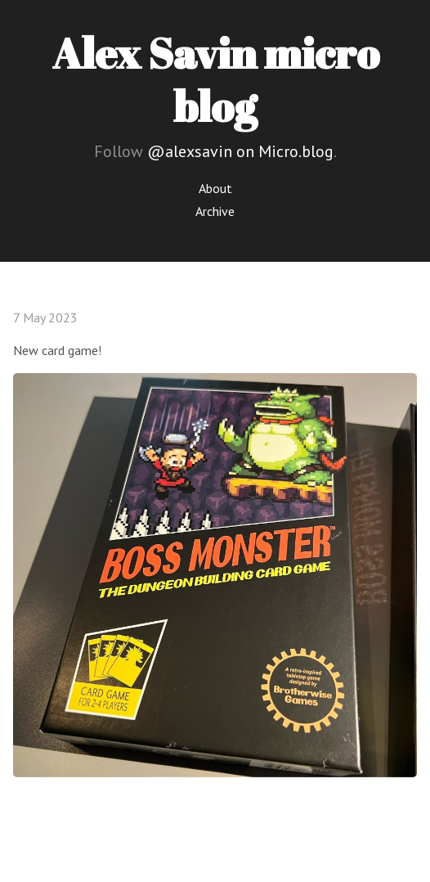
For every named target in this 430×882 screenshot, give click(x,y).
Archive (215, 211)
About (215, 188)
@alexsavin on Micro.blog (240, 151)
